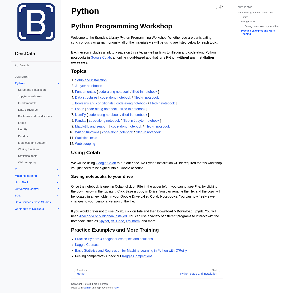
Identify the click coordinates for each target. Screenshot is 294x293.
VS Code (117, 221)
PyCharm (133, 221)
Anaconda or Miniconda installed (103, 216)
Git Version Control (27, 188)
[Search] (36, 65)
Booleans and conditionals (35, 116)
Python (20, 83)
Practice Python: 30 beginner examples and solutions (114, 239)
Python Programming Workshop (255, 12)
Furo (116, 287)
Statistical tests (28, 155)
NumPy (23, 129)
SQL (18, 195)
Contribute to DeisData (29, 208)
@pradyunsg (104, 287)
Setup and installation (32, 89)
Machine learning (26, 175)
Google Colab (101, 57)
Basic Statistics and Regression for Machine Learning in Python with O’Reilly (131, 250)
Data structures (28, 109)
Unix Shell (21, 182)
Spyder (104, 221)
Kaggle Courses (86, 245)
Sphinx (87, 287)
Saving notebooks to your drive (261, 26)
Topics (244, 17)
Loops (22, 122)
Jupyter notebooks (30, 96)
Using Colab (248, 21)
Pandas (23, 136)
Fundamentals (27, 103)
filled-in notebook (144, 92)
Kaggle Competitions (137, 256)
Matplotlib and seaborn (32, 142)
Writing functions (28, 149)
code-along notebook (114, 92)
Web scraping (27, 162)
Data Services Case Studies (33, 202)
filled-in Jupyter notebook (141, 120)
